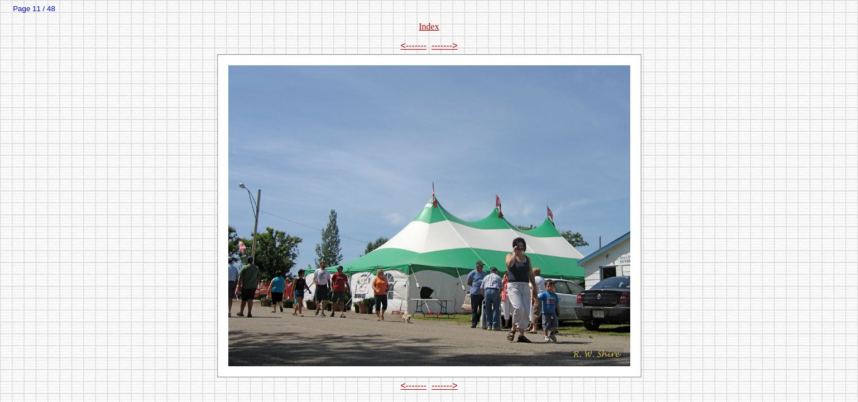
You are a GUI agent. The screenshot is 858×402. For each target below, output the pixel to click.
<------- (413, 45)
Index (429, 26)
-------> (445, 45)
